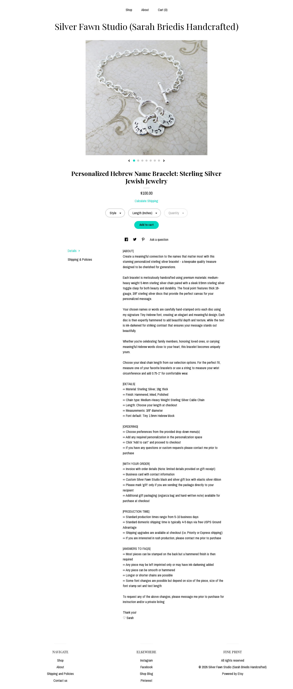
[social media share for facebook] (127, 239)
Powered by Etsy (232, 673)
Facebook (146, 667)
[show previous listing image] (129, 161)
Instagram (146, 660)
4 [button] (146, 161)
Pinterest (146, 680)
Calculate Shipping (146, 201)
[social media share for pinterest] (144, 239)
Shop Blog (146, 673)
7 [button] (159, 161)
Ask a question (159, 239)
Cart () (162, 9)
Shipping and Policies (60, 673)
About (145, 9)
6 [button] (155, 161)
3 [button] (142, 161)
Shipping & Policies (80, 259)
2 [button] (138, 161)
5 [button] (151, 161)
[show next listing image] (164, 161)
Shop (129, 9)
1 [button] (134, 161)
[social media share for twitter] (135, 239)
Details (74, 250)
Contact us (60, 680)
